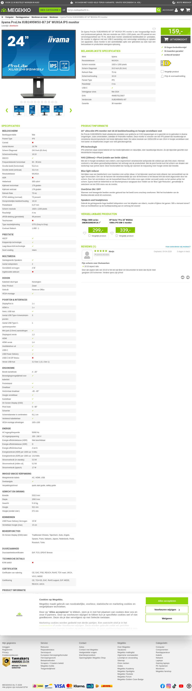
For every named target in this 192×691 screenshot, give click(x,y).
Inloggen (6, 647)
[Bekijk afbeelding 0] (21, 102)
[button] (50, 9)
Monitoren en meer (39, 17)
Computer (9, 17)
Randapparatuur (22, 17)
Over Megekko (123, 647)
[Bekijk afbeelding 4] (35, 102)
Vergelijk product (171, 71)
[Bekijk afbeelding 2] (28, 102)
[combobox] (111, 9)
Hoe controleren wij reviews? (178, 246)
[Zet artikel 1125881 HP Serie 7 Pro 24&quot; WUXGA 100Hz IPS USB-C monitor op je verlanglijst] (111, 233)
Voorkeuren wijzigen (167, 665)
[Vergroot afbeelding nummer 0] (19, 110)
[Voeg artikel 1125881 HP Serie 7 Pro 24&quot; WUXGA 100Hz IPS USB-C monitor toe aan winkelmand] (125, 230)
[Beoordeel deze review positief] (182, 277)
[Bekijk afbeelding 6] (42, 102)
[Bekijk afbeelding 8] (49, 102)
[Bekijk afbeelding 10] (56, 102)
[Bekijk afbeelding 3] (32, 102)
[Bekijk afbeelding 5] (39, 102)
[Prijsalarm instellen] (173, 76)
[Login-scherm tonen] (171, 10)
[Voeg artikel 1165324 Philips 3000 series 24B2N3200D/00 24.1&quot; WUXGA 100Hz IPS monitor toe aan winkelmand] (98, 230)
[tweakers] (181, 2)
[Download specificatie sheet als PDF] (39, 633)
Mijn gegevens (9, 643)
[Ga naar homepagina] (19, 10)
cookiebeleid (45, 681)
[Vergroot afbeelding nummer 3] (58, 110)
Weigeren (167, 674)
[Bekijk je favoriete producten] (182, 10)
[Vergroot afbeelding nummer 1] (32, 110)
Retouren (45, 647)
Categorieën (161, 643)
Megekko (121, 643)
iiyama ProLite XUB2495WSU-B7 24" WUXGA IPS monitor (83, 17)
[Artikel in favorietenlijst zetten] (154, 29)
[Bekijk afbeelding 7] (45, 102)
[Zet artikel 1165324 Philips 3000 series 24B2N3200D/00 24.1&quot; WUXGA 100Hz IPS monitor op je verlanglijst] (84, 233)
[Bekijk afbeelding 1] (25, 102)
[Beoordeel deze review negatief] (188, 277)
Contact (82, 643)
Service (44, 643)
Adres (81, 647)
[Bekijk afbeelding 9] (52, 102)
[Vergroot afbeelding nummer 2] (45, 110)
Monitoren (54, 17)
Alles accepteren (167, 656)
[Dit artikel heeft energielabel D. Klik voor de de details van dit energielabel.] (166, 63)
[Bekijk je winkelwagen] (187, 10)
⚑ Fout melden (8, 620)
